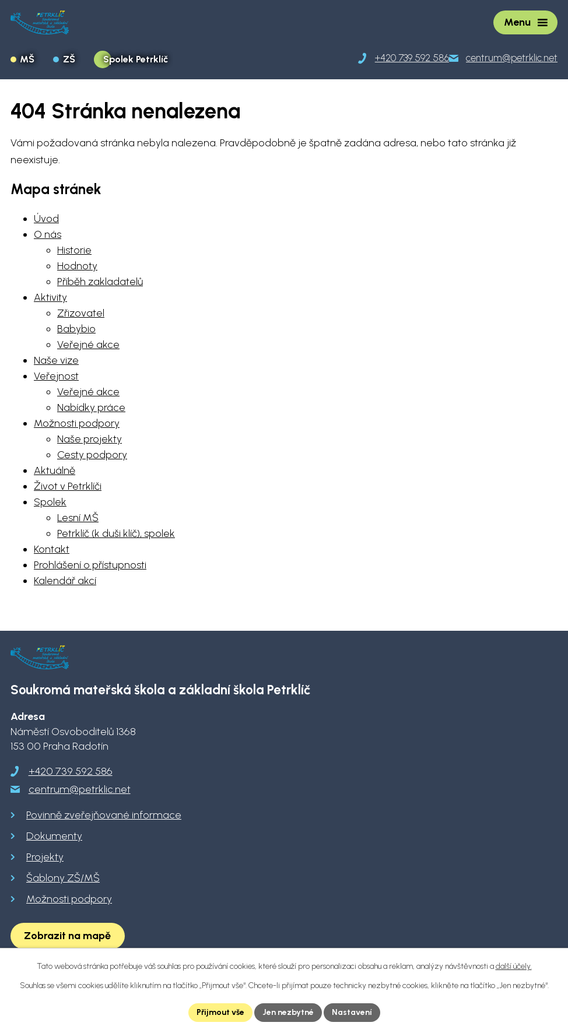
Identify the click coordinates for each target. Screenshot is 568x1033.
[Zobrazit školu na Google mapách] (67, 936)
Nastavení (352, 1012)
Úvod (46, 218)
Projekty (45, 857)
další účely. (514, 966)
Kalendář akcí (65, 580)
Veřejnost (56, 376)
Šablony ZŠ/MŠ (63, 878)
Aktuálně (54, 470)
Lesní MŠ (78, 517)
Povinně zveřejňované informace (103, 815)
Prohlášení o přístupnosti (90, 564)
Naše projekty (89, 439)
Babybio (76, 328)
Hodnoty (77, 265)
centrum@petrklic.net (80, 789)
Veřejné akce (88, 344)
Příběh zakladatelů (100, 281)
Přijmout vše (220, 1012)
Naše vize (56, 360)
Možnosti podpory (77, 423)
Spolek (50, 502)
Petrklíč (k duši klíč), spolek (116, 533)
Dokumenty (54, 836)
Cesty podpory (92, 454)
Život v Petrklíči (67, 486)
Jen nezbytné (288, 1012)
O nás (47, 234)
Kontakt (51, 549)
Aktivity (50, 297)
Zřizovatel (80, 313)
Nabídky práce (91, 407)
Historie (74, 250)
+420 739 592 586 (71, 771)
